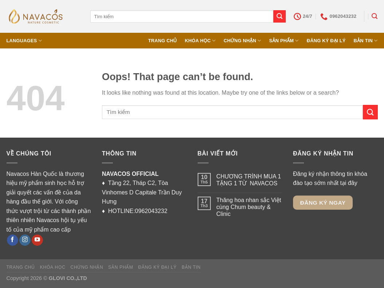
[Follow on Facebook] (12, 240)
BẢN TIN (366, 40)
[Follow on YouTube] (37, 240)
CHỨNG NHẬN (242, 40)
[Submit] (279, 16)
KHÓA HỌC (200, 40)
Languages (24, 40)
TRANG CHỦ (162, 40)
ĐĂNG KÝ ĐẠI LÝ (326, 40)
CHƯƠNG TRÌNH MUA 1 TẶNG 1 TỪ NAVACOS (248, 179)
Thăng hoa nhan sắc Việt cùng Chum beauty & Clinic (248, 207)
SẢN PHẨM (283, 40)
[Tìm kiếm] (374, 16)
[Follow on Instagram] (25, 240)
